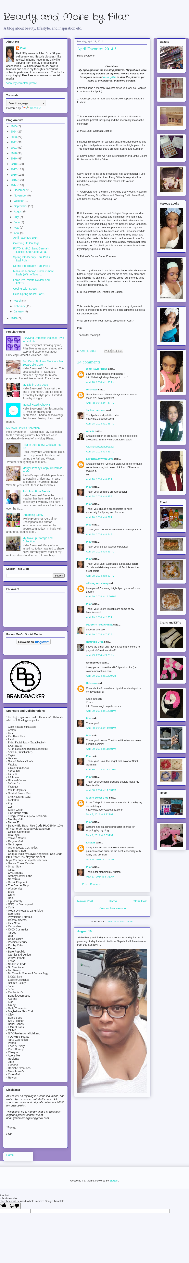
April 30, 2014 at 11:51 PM (101, 769)
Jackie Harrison (95, 410)
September (21, 206)
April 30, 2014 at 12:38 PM (101, 710)
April (17, 233)
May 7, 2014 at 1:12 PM (99, 814)
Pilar (89, 486)
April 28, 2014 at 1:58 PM (100, 423)
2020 (14, 153)
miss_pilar (109, 77)
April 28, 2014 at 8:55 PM (100, 551)
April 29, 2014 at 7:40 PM (100, 634)
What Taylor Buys (96, 368)
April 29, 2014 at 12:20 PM (101, 596)
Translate (31, 108)
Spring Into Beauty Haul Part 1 (31, 265)
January (19, 311)
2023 (14, 137)
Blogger (113, 1180)
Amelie (90, 431)
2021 (14, 147)
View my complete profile (21, 83)
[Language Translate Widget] (25, 103)
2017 (14, 169)
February (20, 306)
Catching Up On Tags (26, 243)
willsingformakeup (97, 583)
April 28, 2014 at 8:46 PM (100, 479)
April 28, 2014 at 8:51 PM (100, 517)
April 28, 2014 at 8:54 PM (100, 534)
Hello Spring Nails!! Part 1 (29, 294)
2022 (14, 142)
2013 (14, 318)
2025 (14, 126)
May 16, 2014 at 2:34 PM (100, 859)
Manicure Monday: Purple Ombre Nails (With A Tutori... (33, 273)
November (20, 195)
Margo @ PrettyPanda (99, 624)
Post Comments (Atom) (120, 921)
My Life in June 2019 (35, 384)
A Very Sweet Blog (97, 797)
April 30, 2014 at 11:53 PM (101, 790)
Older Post (140, 901)
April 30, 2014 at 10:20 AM (101, 675)
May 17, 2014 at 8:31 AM (100, 876)
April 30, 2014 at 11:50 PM (101, 748)
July (16, 217)
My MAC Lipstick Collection (23, 428)
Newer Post (85, 901)
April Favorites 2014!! (26, 237)
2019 (14, 158)
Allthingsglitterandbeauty (100, 446)
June (17, 222)
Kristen (90, 842)
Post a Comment (91, 884)
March (18, 300)
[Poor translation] (14, 1206)
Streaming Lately (33, 514)
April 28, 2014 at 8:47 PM (100, 496)
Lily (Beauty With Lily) (99, 458)
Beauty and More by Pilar (66, 17)
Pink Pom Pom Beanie (36, 491)
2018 (14, 163)
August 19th (85, 931)
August (18, 211)
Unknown (92, 389)
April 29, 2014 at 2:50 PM (100, 617)
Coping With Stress (25, 288)
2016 (14, 174)
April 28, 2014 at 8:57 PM (100, 575)
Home (113, 901)
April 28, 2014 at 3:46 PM (100, 451)
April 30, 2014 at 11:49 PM (101, 727)
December (20, 190)
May (17, 227)
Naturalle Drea (94, 641)
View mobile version (112, 908)
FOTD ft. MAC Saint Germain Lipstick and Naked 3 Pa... (31, 250)
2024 (14, 131)
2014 (14, 185)
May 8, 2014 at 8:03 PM (99, 835)
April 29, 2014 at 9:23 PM (100, 655)
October (19, 200)
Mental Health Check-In (37, 404)
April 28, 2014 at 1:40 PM (100, 402)
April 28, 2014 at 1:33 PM (100, 382)
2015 (14, 180)
